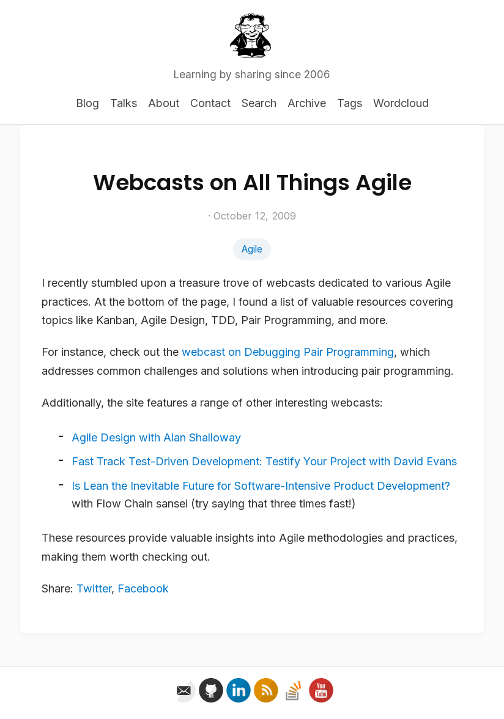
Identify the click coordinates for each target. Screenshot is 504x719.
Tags (349, 103)
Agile (252, 249)
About (163, 103)
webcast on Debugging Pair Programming (288, 351)
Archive (306, 103)
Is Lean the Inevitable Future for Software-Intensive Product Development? (261, 485)
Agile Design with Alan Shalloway (156, 437)
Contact (210, 103)
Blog (87, 103)
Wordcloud (401, 103)
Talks (123, 103)
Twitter (93, 588)
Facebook (143, 588)
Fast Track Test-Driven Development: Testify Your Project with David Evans (264, 461)
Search (259, 103)
